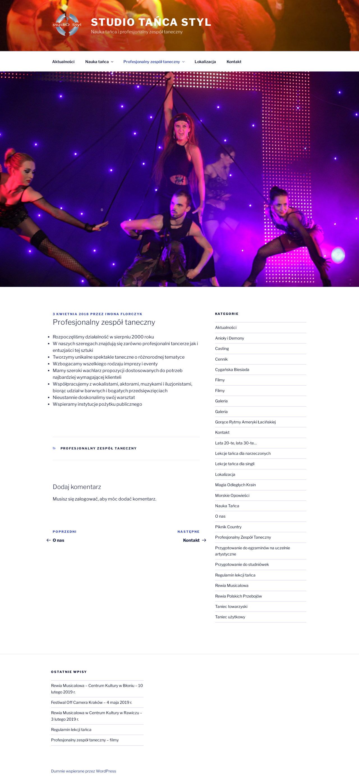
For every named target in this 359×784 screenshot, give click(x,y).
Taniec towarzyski (231, 606)
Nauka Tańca (227, 505)
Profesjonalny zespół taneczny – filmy (85, 739)
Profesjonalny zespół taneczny (154, 61)
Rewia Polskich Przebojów (238, 596)
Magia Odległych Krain (235, 484)
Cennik (221, 359)
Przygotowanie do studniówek (242, 564)
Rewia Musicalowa (231, 585)
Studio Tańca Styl (151, 22)
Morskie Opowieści (232, 495)
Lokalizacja (205, 61)
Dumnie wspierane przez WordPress (83, 771)
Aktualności (63, 61)
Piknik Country (228, 526)
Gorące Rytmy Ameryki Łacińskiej (245, 421)
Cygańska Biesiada (232, 369)
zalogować (86, 499)
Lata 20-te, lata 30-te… (236, 443)
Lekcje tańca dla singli (234, 463)
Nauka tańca (99, 61)
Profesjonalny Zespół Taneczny (99, 448)
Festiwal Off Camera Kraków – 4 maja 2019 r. (91, 702)
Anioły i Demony (229, 338)
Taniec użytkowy (230, 616)
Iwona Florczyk (123, 314)
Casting (222, 348)
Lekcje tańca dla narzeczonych (243, 453)
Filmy (220, 379)
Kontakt (234, 61)
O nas (220, 516)
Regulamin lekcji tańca (235, 575)
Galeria (221, 400)
